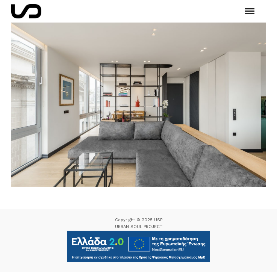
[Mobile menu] (249, 11)
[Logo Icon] (26, 11)
